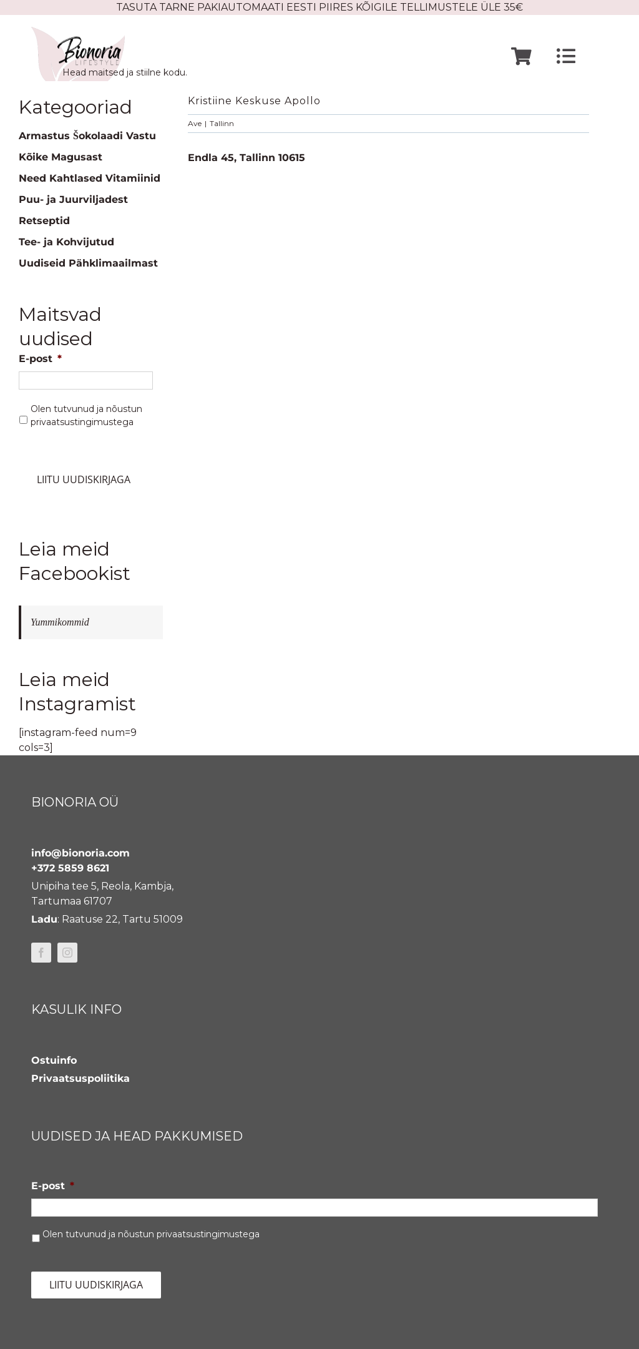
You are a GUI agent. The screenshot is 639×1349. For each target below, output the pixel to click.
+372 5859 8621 (70, 868)
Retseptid (44, 221)
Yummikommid (60, 622)
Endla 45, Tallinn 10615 (246, 158)
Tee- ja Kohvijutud (66, 242)
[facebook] (41, 953)
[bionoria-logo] (78, 31)
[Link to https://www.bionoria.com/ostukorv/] (521, 56)
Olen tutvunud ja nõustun (86, 415)
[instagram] (67, 953)
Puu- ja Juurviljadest (73, 199)
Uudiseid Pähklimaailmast (88, 263)
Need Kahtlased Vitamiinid (89, 178)
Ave (195, 123)
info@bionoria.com (80, 853)
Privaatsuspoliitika (80, 1078)
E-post (40, 359)
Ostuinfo (54, 1060)
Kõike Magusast (60, 157)
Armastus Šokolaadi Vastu (87, 136)
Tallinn (222, 123)
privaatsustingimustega (82, 422)
